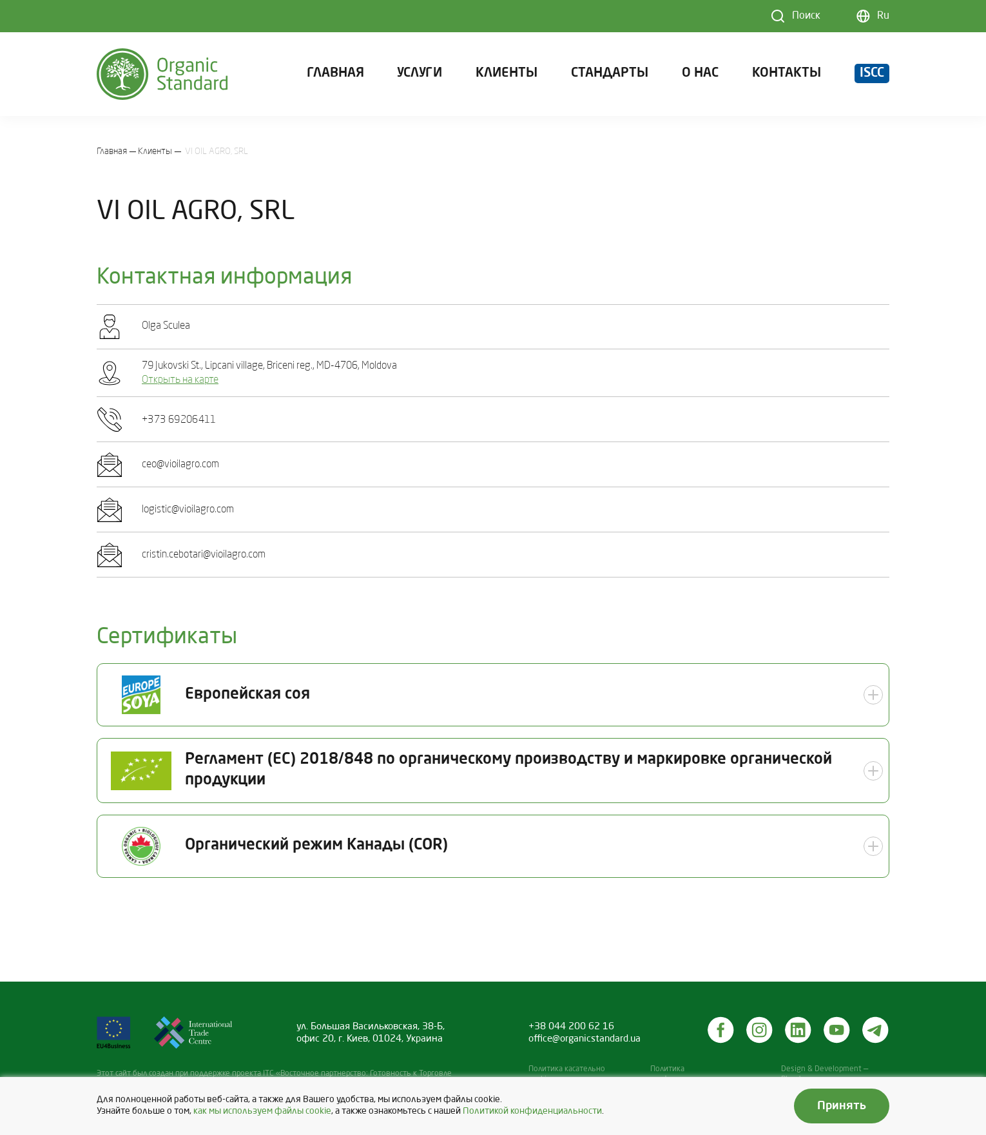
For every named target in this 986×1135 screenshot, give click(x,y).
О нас (700, 73)
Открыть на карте (180, 380)
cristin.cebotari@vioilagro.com (204, 555)
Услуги (419, 73)
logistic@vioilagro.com (188, 510)
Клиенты (506, 73)
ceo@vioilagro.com (180, 465)
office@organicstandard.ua (584, 1038)
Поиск (806, 16)
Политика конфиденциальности (689, 1074)
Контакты (786, 73)
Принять (841, 1106)
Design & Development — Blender (824, 1074)
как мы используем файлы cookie (262, 1111)
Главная (335, 73)
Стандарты (609, 73)
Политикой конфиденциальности (532, 1111)
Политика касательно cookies (566, 1074)
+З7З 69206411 (179, 420)
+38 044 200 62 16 (571, 1026)
